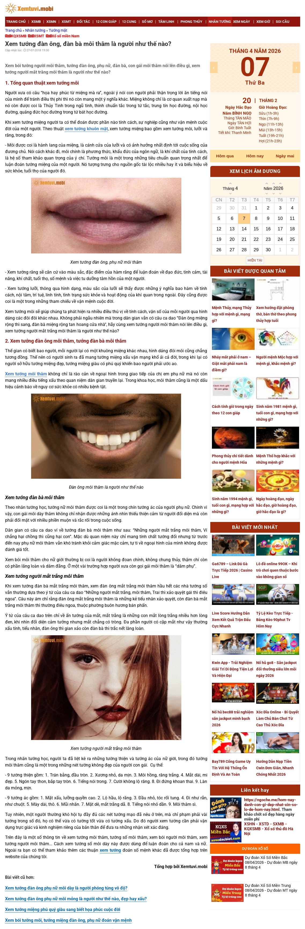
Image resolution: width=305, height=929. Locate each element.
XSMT (39, 36)
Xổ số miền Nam (65, 36)
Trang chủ (14, 30)
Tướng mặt (58, 30)
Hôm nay (255, 156)
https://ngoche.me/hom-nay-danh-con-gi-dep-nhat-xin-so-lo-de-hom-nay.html (271, 804)
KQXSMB (19, 36)
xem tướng (110, 850)
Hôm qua (225, 156)
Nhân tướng (35, 30)
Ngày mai (285, 156)
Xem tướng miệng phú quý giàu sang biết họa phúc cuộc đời (62, 909)
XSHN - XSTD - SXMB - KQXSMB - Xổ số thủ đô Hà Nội (268, 829)
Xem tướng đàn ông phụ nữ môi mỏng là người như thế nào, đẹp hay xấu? (76, 898)
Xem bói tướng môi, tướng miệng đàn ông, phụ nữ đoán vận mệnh (68, 920)
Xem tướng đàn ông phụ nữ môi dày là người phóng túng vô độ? (66, 888)
